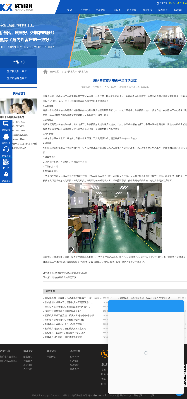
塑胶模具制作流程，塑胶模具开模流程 (63, 337)
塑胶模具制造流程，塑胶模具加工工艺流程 (65, 328)
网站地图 (138, 395)
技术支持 (163, 10)
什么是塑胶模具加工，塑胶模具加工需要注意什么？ (70, 302)
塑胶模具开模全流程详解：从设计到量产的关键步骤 (145, 298)
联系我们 (178, 10)
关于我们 (85, 10)
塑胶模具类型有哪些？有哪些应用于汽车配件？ (68, 307)
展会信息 (27, 365)
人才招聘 (27, 369)
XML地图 (149, 395)
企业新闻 (27, 357)
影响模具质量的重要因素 (64, 277)
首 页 (69, 10)
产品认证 (51, 357)
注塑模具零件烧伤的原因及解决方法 (69, 273)
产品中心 (100, 10)
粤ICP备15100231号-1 (98, 395)
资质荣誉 (74, 365)
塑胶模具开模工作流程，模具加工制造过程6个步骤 (69, 315)
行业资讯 (27, 361)
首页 (64, 71)
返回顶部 (6, 181)
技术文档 (83, 71)
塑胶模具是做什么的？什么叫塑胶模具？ (64, 324)
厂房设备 (116, 10)
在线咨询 (6, 156)
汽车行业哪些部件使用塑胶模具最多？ (63, 311)
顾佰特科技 (125, 395)
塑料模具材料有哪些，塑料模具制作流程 (64, 320)
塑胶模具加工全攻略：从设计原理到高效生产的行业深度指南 (74, 298)
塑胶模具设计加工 (17, 71)
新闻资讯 (147, 10)
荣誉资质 (131, 10)
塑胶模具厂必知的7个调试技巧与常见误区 (65, 333)
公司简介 (74, 357)
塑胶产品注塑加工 (17, 78)
